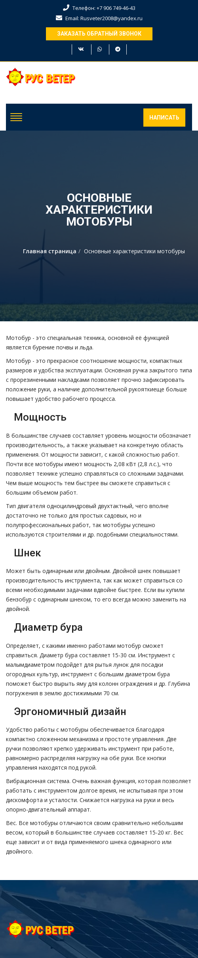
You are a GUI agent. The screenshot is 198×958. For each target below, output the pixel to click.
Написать (164, 117)
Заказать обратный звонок (99, 33)
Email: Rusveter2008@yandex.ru (99, 18)
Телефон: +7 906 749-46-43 (99, 7)
